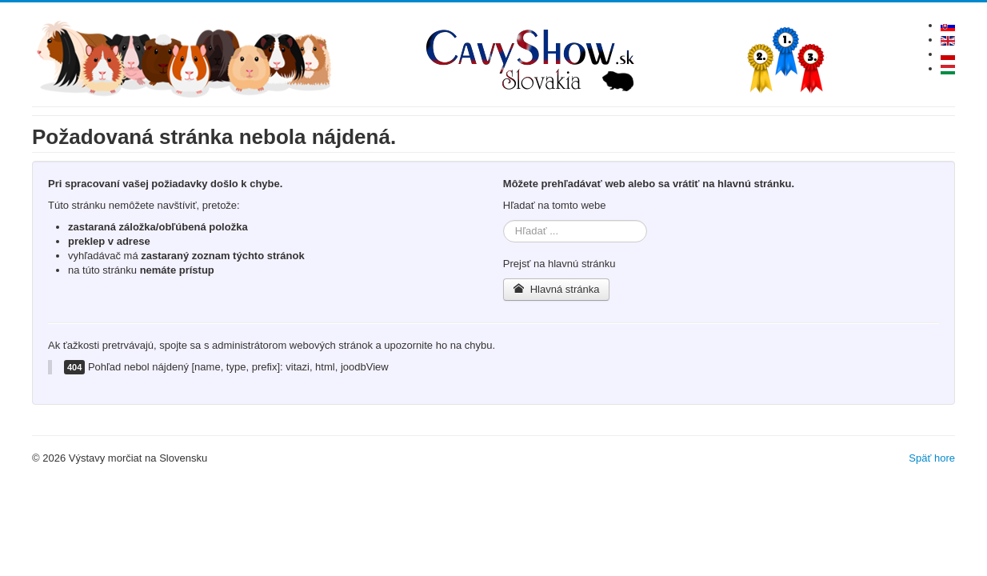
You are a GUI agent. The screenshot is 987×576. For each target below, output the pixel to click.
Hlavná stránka (556, 289)
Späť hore (932, 458)
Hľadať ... (503, 220)
